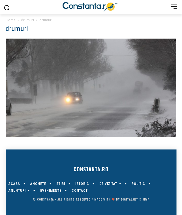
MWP (146, 199)
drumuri (27, 20)
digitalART (129, 199)
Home (11, 20)
